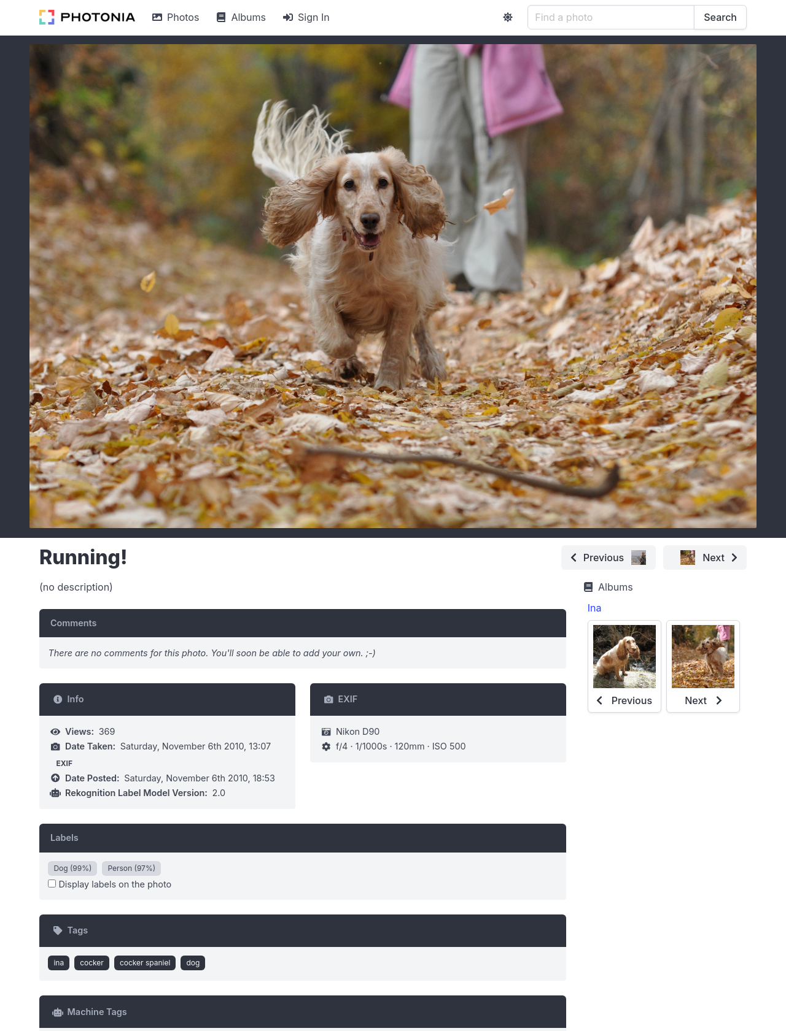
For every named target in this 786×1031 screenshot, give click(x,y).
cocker (92, 962)
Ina (595, 608)
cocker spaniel (145, 962)
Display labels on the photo (109, 884)
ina (58, 962)
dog (193, 962)
